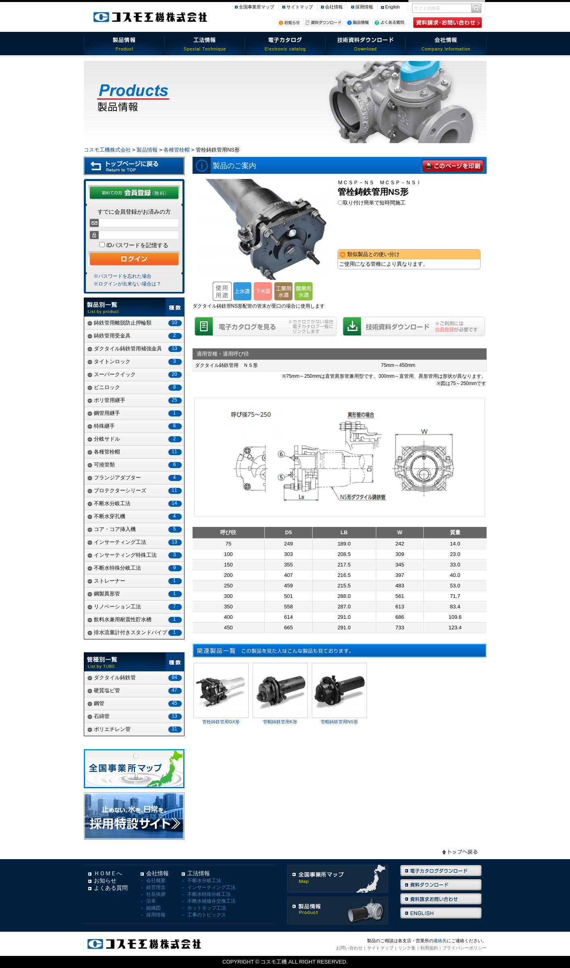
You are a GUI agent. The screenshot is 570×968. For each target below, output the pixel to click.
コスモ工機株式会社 (107, 150)
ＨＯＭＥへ (108, 873)
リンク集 (407, 947)
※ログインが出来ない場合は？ (127, 284)
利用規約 (429, 947)
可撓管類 (136, 465)
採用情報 (364, 6)
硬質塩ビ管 (136, 690)
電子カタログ (285, 43)
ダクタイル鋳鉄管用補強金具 (136, 349)
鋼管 (136, 703)
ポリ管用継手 (136, 400)
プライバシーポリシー (464, 947)
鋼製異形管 (136, 594)
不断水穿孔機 (136, 516)
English (392, 6)
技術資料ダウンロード (365, 43)
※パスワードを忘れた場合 (122, 276)
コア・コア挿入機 (136, 529)
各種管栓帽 (177, 150)
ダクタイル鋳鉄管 (136, 677)
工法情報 (204, 43)
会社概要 (156, 880)
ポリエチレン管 (136, 729)
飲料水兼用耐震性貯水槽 (136, 619)
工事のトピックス (206, 915)
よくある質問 (111, 888)
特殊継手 (136, 426)
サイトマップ (299, 6)
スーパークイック (136, 374)
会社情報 (334, 6)
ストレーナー (136, 581)
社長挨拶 (156, 894)
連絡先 (440, 940)
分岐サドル (136, 439)
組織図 (153, 908)
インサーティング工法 (136, 542)
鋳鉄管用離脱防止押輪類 (136, 323)
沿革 (151, 901)
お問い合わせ (349, 947)
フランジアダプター (136, 478)
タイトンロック (136, 361)
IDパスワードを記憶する (136, 245)
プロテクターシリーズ (136, 490)
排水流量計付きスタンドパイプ (136, 632)
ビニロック (136, 387)
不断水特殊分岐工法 (136, 568)
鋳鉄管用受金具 (136, 336)
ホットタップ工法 (206, 908)
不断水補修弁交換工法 (211, 901)
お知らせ (105, 880)
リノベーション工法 (136, 607)
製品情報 (124, 43)
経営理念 (156, 887)
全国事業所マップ (256, 6)
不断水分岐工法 (136, 503)
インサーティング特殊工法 (136, 555)
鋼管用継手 (136, 413)
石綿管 (136, 716)
